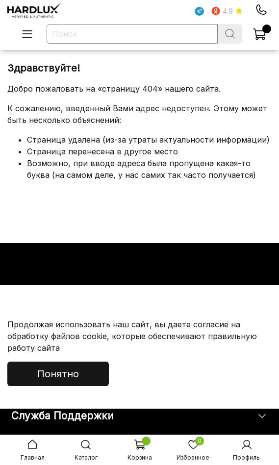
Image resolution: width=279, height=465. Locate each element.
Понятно (58, 374)
